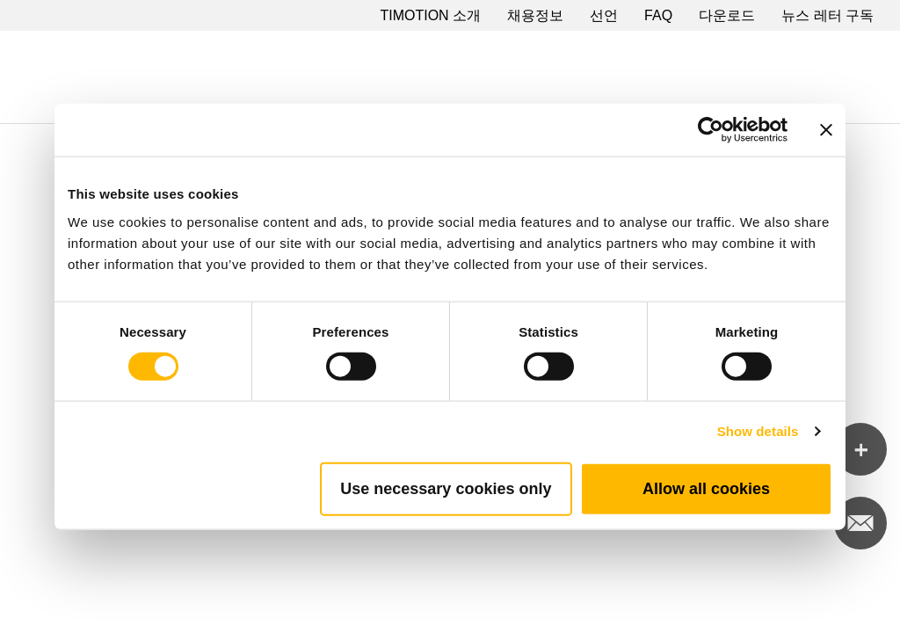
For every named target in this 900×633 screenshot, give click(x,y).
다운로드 (727, 15)
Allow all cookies (706, 488)
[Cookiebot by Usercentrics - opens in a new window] (711, 130)
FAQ (658, 15)
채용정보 (535, 15)
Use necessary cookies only (445, 488)
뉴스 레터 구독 (827, 15)
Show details (758, 431)
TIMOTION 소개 (430, 15)
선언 (604, 15)
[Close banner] (826, 130)
